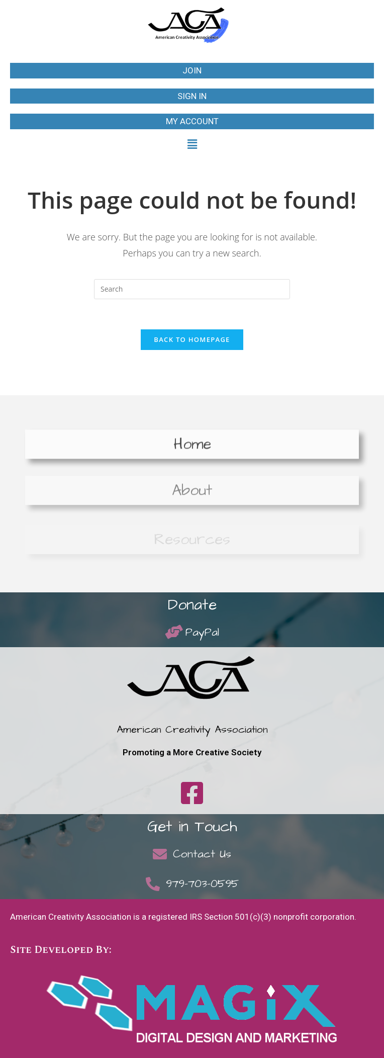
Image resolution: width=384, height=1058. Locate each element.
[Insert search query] (192, 289)
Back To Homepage (192, 339)
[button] (192, 143)
